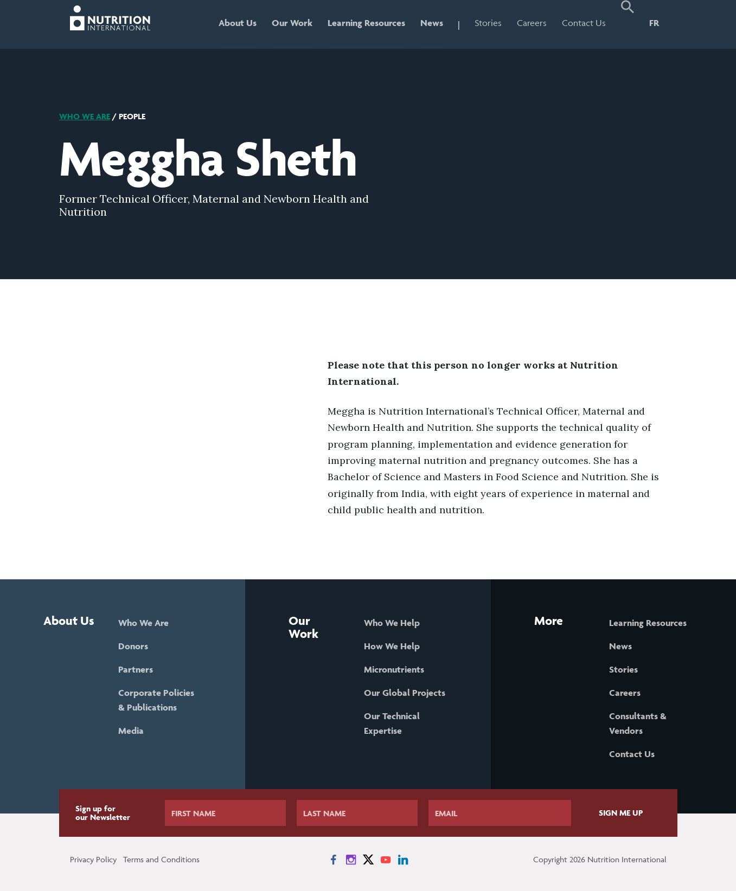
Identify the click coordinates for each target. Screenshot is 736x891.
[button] (627, 24)
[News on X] (368, 859)
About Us (238, 22)
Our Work (292, 22)
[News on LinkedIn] (402, 859)
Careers (532, 22)
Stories (488, 22)
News (431, 22)
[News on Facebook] (333, 859)
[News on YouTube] (385, 859)
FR (654, 22)
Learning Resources (366, 22)
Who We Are (84, 116)
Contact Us (584, 22)
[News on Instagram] (350, 859)
